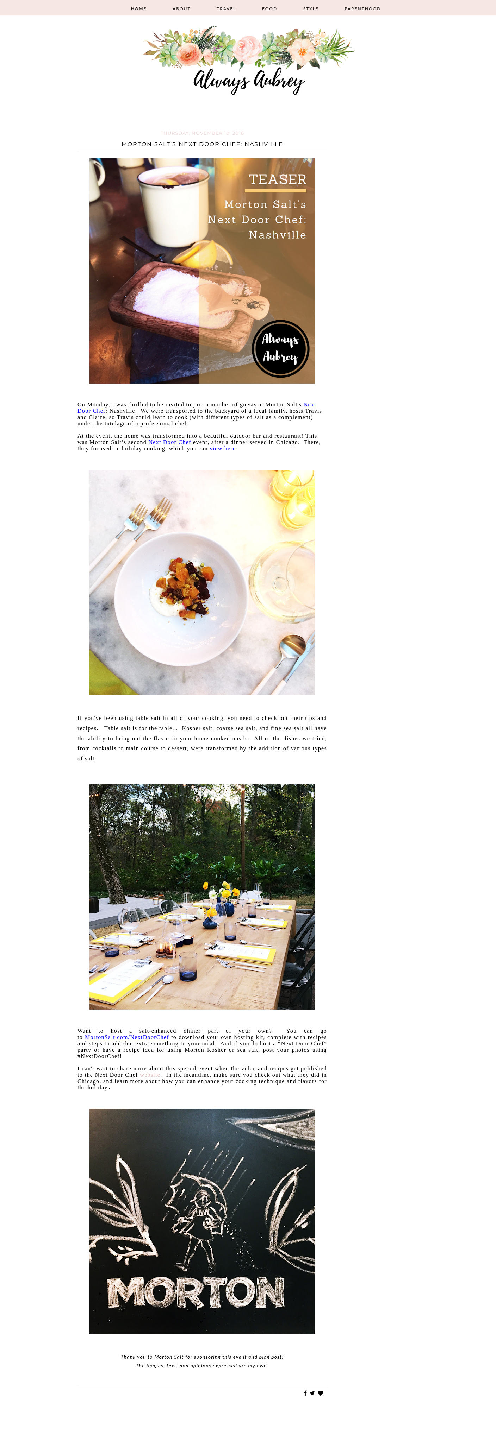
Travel (226, 8)
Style (311, 8)
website (150, 1075)
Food (269, 8)
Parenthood (363, 8)
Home (139, 8)
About (182, 8)
